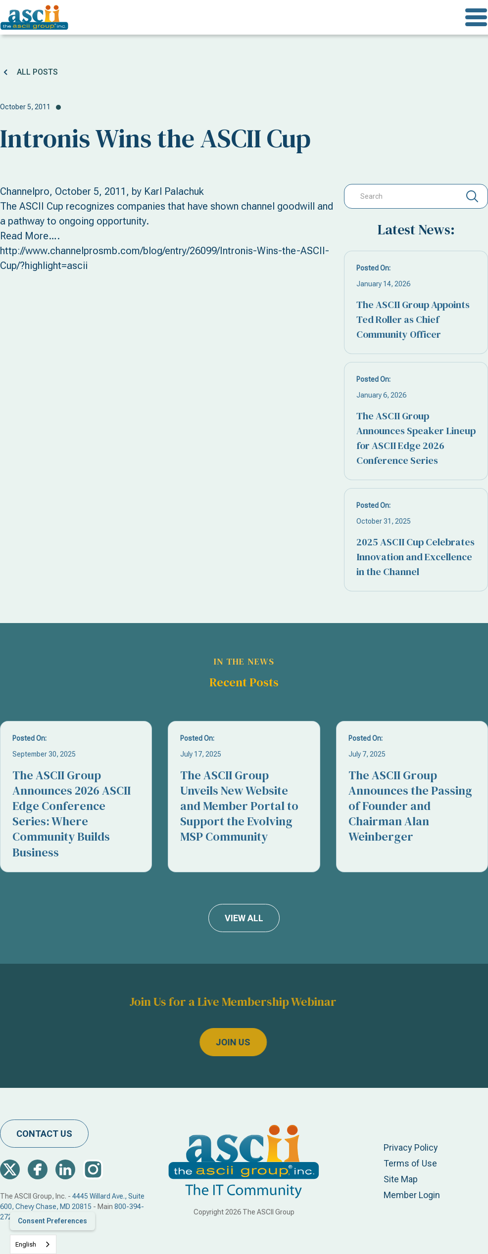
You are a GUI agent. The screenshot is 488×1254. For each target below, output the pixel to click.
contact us (44, 1133)
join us (213, 1042)
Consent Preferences (52, 1221)
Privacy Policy (411, 1147)
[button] (476, 17)
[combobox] (33, 1244)
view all (244, 918)
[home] (34, 17)
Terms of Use (410, 1163)
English (25, 1244)
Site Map (401, 1179)
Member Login (412, 1195)
